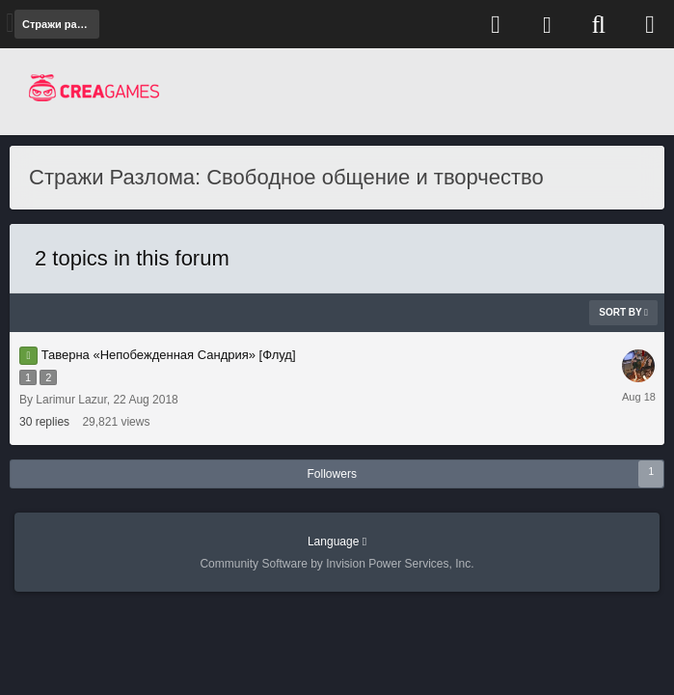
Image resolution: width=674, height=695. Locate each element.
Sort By (623, 312)
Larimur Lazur (71, 399)
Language (337, 541)
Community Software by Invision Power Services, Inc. (336, 563)
